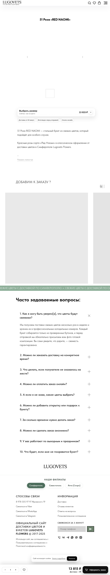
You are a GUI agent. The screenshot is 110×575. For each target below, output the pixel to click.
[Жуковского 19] (59, 537)
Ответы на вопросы (67, 511)
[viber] (76, 537)
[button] (89, 2)
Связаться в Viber (24, 506)
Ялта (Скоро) (74, 485)
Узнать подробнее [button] (58, 558)
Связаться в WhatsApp (26, 511)
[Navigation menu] (105, 3)
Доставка (62, 501)
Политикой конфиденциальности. (31, 546)
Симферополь (36, 485)
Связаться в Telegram (26, 516)
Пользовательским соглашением (31, 542)
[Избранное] (24, 570)
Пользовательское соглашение (72, 516)
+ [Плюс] (15, 569)
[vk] (63, 537)
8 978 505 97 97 (24, 501)
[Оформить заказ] (95, 569)
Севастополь (55, 485)
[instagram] (80, 537)
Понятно (72, 559)
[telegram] (67, 537)
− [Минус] (5, 569)
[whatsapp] (72, 537)
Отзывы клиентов (65, 506)
